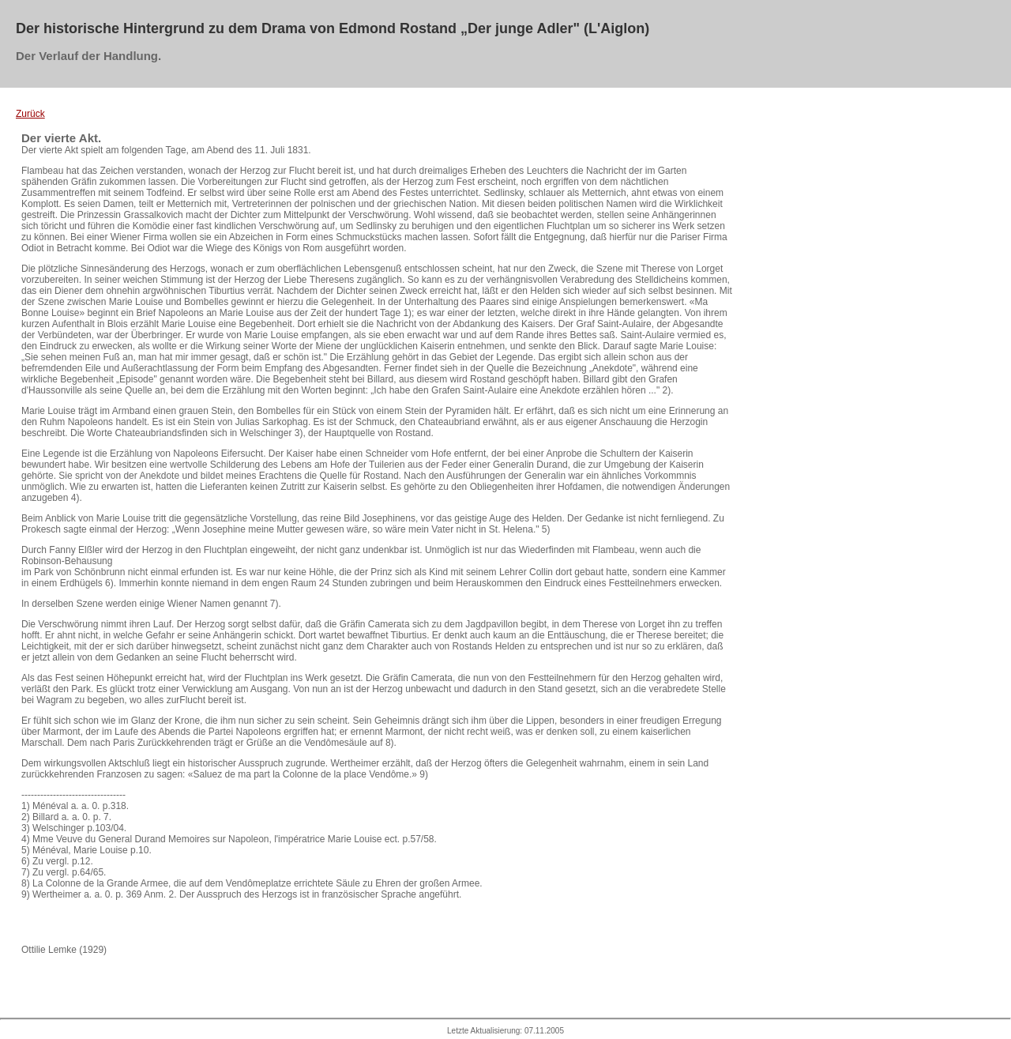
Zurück (30, 113)
